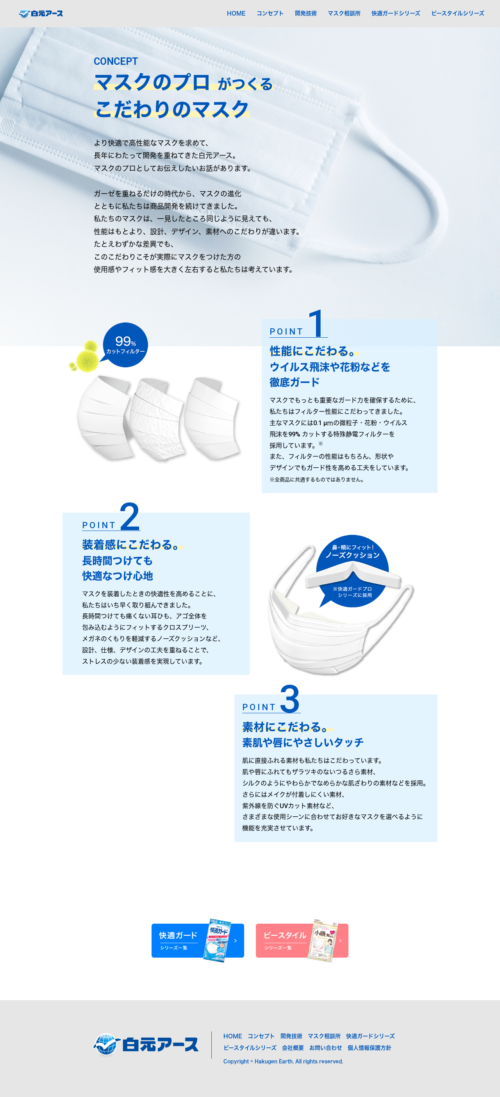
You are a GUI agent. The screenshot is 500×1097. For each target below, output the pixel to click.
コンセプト (270, 13)
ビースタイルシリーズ (457, 13)
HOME (236, 13)
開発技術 (306, 13)
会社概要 (293, 1048)
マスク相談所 (344, 13)
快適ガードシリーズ (395, 13)
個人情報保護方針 (369, 1048)
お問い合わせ (325, 1048)
